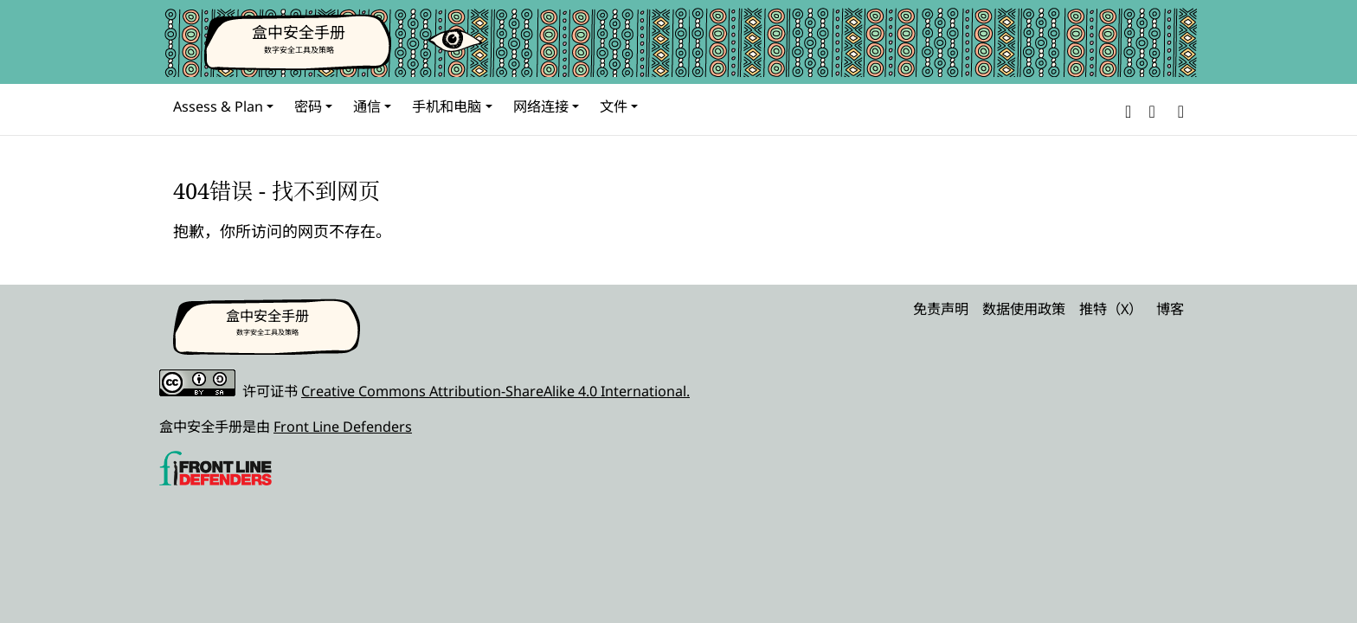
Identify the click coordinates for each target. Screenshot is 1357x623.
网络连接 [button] (541, 106)
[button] (1128, 109)
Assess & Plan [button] (218, 106)
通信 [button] (367, 106)
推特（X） (1110, 308)
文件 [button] (613, 106)
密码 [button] (308, 106)
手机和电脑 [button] (446, 106)
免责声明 (940, 308)
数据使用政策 (1023, 308)
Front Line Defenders (342, 426)
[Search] (1177, 109)
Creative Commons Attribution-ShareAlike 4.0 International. (495, 391)
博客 (1170, 308)
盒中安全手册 (298, 32)
